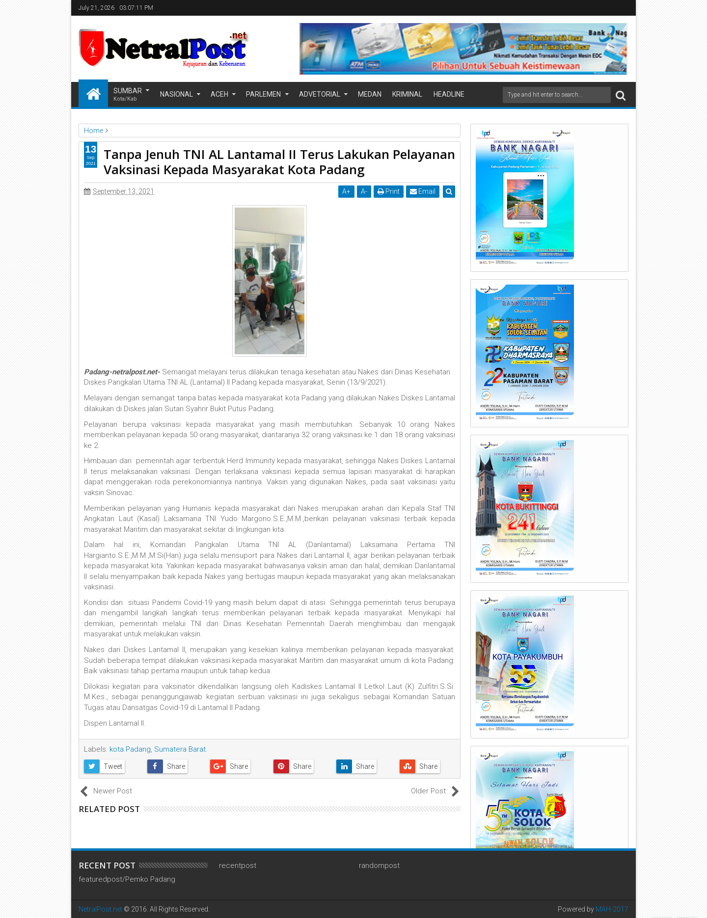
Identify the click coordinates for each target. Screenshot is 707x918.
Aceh (219, 94)
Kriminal (407, 94)
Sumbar (127, 95)
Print (389, 191)
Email (422, 191)
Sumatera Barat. (181, 749)
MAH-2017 (612, 909)
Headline (449, 94)
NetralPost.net (100, 909)
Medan (369, 94)
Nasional (176, 94)
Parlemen (263, 94)
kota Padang (130, 749)
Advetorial (319, 94)
